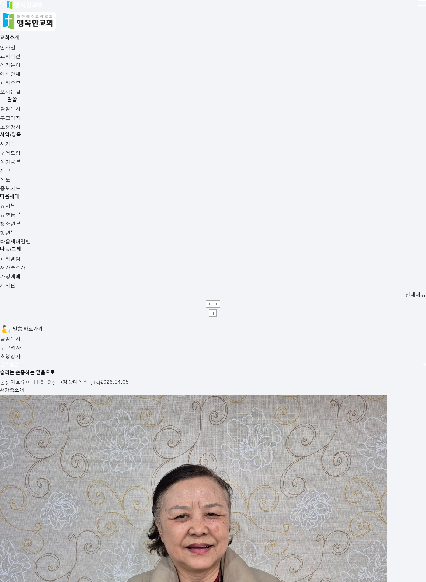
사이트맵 (103, 538)
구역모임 (343, 438)
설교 (116, 276)
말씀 (168, 13)
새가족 (233, 438)
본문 (116, 266)
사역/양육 (219, 13)
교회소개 (115, 13)
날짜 (116, 286)
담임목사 (87, 187)
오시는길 (73, 538)
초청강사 (165, 187)
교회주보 (129, 438)
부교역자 (126, 187)
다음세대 (270, 13)
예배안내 (22, 438)
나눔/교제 (323, 13)
